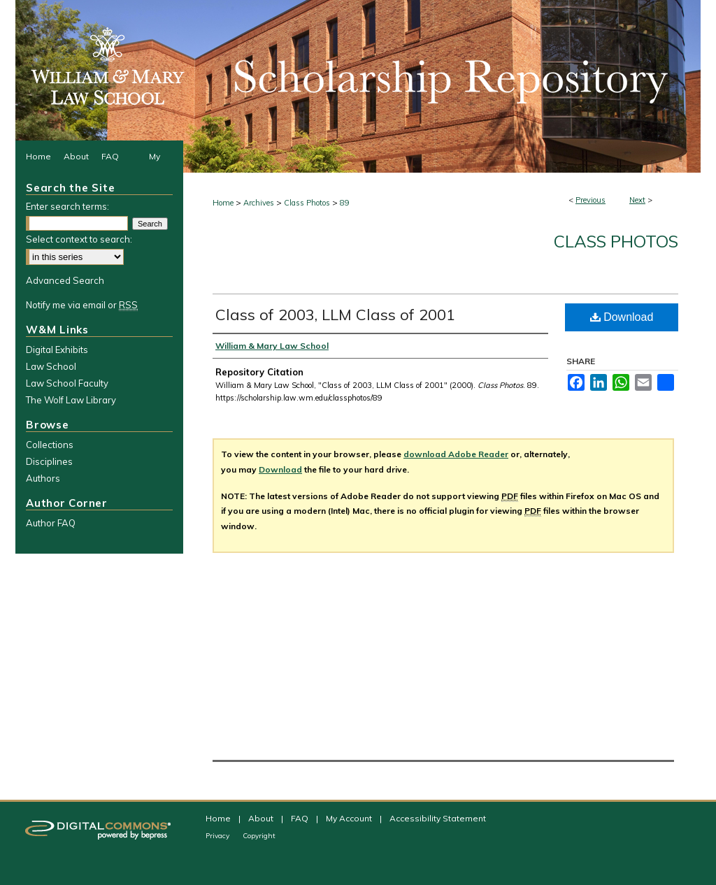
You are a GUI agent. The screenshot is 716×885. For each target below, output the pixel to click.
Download (622, 317)
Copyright (259, 835)
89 (345, 203)
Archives (258, 203)
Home (223, 203)
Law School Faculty (67, 383)
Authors (43, 478)
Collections (49, 444)
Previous (590, 200)
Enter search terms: (67, 206)
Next (637, 200)
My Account (350, 818)
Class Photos (307, 203)
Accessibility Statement (437, 818)
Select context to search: (79, 239)
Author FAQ (51, 522)
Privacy (218, 835)
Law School (51, 366)
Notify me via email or (82, 304)
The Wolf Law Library (71, 399)
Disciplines (49, 461)
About (261, 818)
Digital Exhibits (57, 349)
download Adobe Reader (455, 454)
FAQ (300, 818)
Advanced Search (65, 280)
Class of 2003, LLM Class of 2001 (335, 314)
